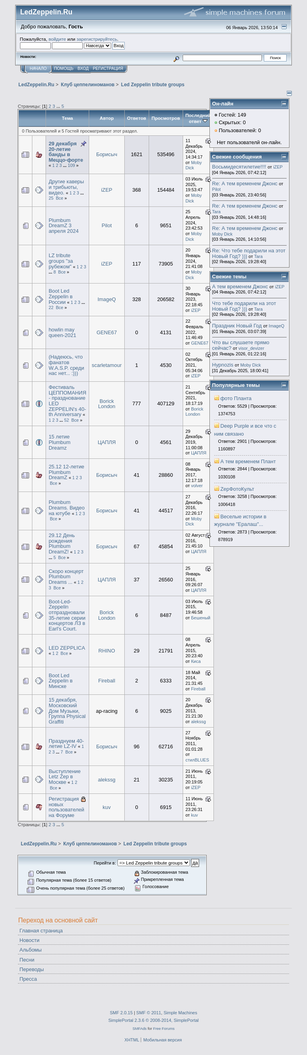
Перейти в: (105, 863)
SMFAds (139, 1028)
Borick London (106, 404)
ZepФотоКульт (237, 489)
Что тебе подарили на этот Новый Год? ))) (244, 306)
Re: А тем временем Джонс (244, 183)
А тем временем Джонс (240, 287)
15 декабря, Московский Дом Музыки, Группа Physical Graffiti (67, 711)
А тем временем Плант (248, 461)
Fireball (106, 681)
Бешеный (200, 617)
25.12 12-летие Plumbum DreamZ (66, 472)
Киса (196, 661)
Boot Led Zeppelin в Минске (61, 680)
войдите (57, 39)
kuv (107, 807)
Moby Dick (193, 165)
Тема (67, 118)
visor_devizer (252, 348)
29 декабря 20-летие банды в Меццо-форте (66, 152)
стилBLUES (197, 760)
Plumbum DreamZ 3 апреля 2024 (64, 225)
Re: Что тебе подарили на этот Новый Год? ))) (249, 253)
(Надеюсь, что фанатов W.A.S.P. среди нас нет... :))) (66, 365)
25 (51, 198)
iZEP (106, 190)
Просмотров (166, 118)
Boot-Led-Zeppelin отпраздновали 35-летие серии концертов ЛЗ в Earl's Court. (67, 615)
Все (60, 198)
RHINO (106, 651)
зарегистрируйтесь (96, 39)
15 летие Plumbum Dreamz (60, 442)
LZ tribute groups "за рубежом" (61, 260)
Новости (30, 940)
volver (197, 485)
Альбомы (31, 950)
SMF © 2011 (148, 1012)
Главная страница (41, 931)
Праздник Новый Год (237, 326)
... (59, 106)
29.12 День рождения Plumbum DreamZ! (62, 543)
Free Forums (164, 1028)
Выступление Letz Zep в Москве (65, 776)
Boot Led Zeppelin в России (61, 296)
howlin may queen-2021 (62, 332)
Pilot (107, 225)
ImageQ (107, 299)
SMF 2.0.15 (121, 1012)
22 (51, 307)
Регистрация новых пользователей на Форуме (66, 807)
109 (71, 165)
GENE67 (106, 332)
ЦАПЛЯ (107, 442)
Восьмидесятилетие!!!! (239, 167)
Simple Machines (180, 1012)
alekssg (198, 721)
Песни (27, 960)
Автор (107, 118)
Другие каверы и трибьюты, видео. (66, 186)
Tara (216, 211)
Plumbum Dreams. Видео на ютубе (67, 507)
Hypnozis (222, 365)
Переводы (32, 969)
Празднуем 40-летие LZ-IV (66, 744)
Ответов (136, 118)
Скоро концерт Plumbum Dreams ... (66, 576)
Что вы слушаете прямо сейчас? (240, 345)
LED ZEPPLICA (67, 648)
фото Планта (235, 398)
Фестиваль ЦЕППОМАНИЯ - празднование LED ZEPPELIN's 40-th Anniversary (67, 400)
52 (66, 420)
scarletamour (107, 365)
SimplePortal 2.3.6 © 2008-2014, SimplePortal (153, 1020)
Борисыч (107, 154)
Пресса (28, 979)
